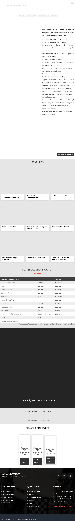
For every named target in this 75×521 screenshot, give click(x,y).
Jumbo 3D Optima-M (37, 450)
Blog (30, 503)
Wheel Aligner (8, 491)
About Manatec (34, 491)
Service (31, 499)
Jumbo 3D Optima (50, 450)
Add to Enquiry (65, 154)
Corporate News (35, 497)
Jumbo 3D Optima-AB (24, 450)
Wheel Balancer (9, 494)
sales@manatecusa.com (63, 506)
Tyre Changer (8, 497)
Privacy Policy (34, 506)
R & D (31, 494)
